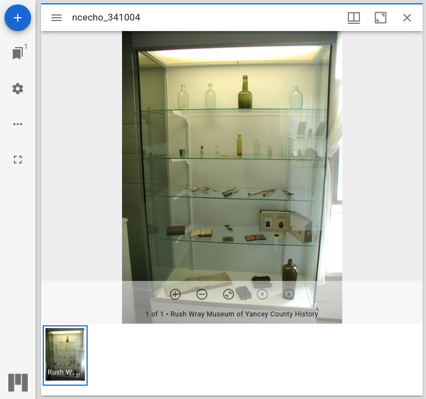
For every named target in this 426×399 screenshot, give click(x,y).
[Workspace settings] (17, 88)
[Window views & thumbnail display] (354, 17)
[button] (65, 355)
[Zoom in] (175, 294)
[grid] (232, 360)
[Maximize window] (380, 17)
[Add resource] (17, 17)
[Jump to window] (17, 53)
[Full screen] (17, 159)
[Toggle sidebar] (56, 17)
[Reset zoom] (228, 294)
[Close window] (407, 17)
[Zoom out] (202, 294)
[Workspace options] (17, 124)
